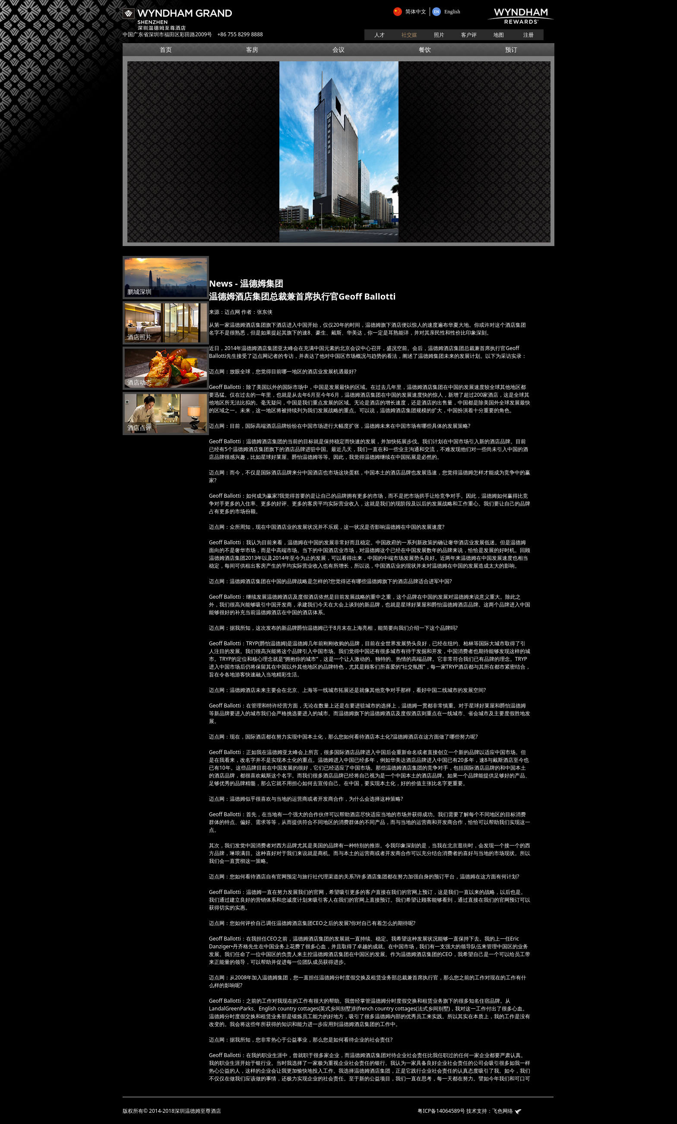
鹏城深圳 (137, 292)
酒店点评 (137, 428)
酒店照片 (137, 337)
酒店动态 (137, 382)
